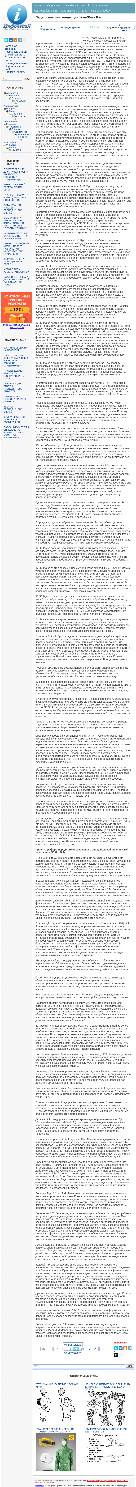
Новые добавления (16, 63)
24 (102, 1349)
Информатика (10, 106)
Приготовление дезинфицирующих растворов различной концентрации (15, 174)
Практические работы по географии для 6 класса (13, 375)
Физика (23, 137)
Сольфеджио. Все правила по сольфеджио (14, 419)
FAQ (7, 69)
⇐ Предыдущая (70, 27)
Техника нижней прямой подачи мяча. (14, 187)
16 (49, 1349)
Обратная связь (14, 66)
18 (62, 1349)
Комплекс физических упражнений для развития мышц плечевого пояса (108, 1387)
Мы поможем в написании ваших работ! (16, 326)
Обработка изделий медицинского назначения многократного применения (16, 248)
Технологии (23, 134)
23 (95, 1349)
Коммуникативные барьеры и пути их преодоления (15, 236)
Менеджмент (10, 121)
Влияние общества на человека (15, 349)
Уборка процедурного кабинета (12, 409)
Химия (12, 147)
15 (43, 1349)
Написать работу (15, 72)
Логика (12, 111)
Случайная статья (15, 54)
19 (69, 1349)
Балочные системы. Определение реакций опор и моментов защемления (16, 432)
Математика (20, 116)
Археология (12, 93)
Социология (20, 132)
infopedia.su (39, 1486)
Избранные (53, 5)
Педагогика (15, 126)
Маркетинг (17, 113)
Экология (16, 150)
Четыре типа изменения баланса (16, 270)
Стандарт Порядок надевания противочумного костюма (55, 1430)
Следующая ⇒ (113, 27)
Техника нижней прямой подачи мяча (57, 1385)
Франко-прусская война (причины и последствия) (14, 197)
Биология (14, 95)
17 (56, 1349)
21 (82, 1349)
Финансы (11, 145)
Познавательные (98, 5)
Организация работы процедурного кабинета (12, 209)
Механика (11, 124)
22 (89, 1349)
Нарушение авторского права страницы (101, 1481)
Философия (9, 142)
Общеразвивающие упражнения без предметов (106, 1430)
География (20, 100)
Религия (16, 129)
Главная (39, 5)
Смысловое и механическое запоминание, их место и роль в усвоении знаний (14, 223)
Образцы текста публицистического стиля (16, 261)
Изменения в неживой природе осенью (14, 399)
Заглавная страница (10, 47)
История (10, 108)
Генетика (16, 98)
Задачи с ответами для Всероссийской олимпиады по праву (16, 281)
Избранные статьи (15, 51)
